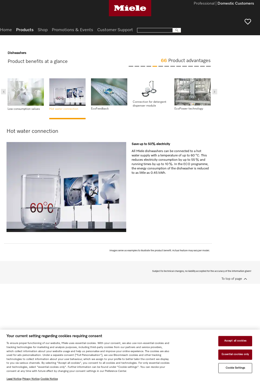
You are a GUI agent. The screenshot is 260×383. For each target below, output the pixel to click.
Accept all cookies (235, 341)
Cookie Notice (49, 379)
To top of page (232, 279)
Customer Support (115, 30)
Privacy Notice (31, 379)
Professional (204, 3)
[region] (130, 356)
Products (25, 30)
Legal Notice (13, 379)
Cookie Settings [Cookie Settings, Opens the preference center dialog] (235, 367)
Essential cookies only (235, 354)
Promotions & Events (72, 30)
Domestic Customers (235, 3)
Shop (43, 30)
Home (6, 30)
